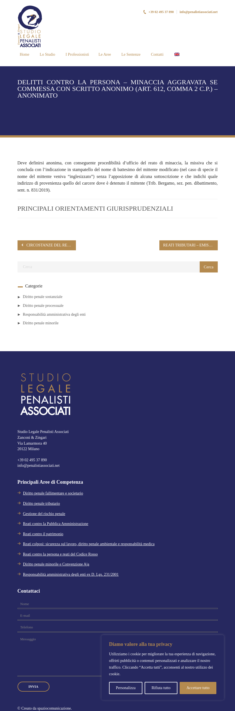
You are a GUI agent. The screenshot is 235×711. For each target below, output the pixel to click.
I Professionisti (77, 54)
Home (24, 54)
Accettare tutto (197, 688)
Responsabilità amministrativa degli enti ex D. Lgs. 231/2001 (71, 574)
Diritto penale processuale (43, 306)
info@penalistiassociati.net (199, 12)
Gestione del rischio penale (44, 514)
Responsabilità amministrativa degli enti (54, 314)
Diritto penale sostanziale (42, 297)
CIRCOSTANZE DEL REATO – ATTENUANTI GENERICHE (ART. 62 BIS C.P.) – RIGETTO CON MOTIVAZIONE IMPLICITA (48, 245)
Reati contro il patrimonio (43, 534)
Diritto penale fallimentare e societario (53, 493)
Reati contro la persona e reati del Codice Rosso (60, 554)
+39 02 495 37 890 (158, 12)
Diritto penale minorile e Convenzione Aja (56, 564)
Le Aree (104, 54)
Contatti (157, 54)
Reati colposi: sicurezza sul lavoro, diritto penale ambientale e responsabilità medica (89, 544)
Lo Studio (47, 54)
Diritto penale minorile (40, 323)
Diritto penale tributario (41, 503)
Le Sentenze (130, 54)
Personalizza (126, 688)
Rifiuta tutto (161, 688)
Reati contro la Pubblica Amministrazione (55, 524)
